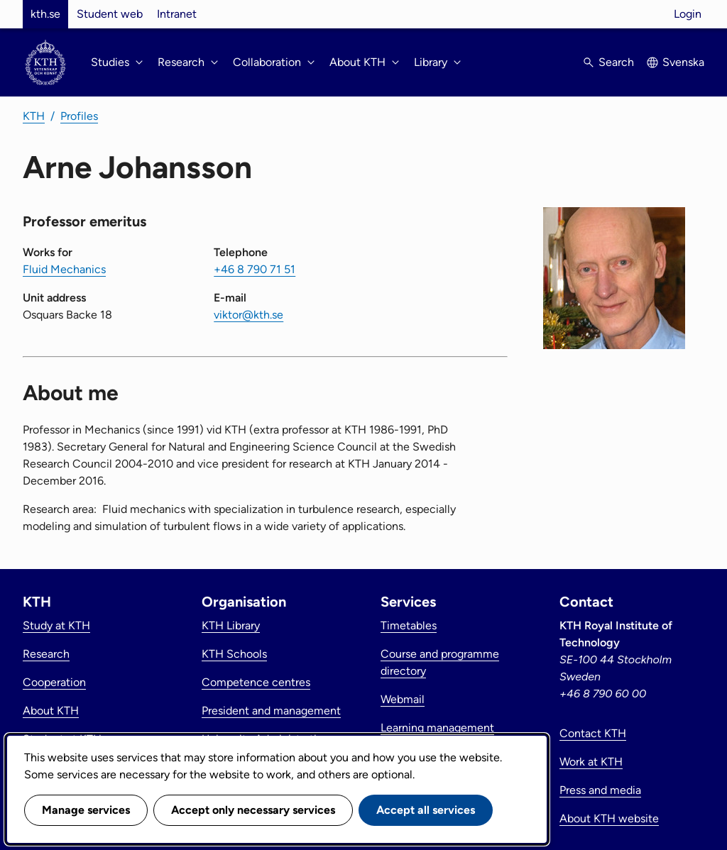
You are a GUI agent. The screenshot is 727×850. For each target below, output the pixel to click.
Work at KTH (591, 761)
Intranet (177, 14)
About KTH (51, 710)
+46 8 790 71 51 (254, 269)
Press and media (600, 790)
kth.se (45, 14)
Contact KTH (592, 733)
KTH (34, 116)
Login (687, 14)
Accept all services (425, 810)
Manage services (86, 810)
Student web (110, 14)
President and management (271, 710)
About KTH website (609, 818)
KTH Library (231, 625)
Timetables (409, 625)
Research (46, 654)
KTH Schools (234, 654)
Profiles (79, 116)
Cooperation (54, 682)
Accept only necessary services (253, 810)
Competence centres (256, 682)
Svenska (683, 62)
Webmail (403, 699)
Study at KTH (56, 625)
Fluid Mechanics (64, 269)
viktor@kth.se (248, 314)
